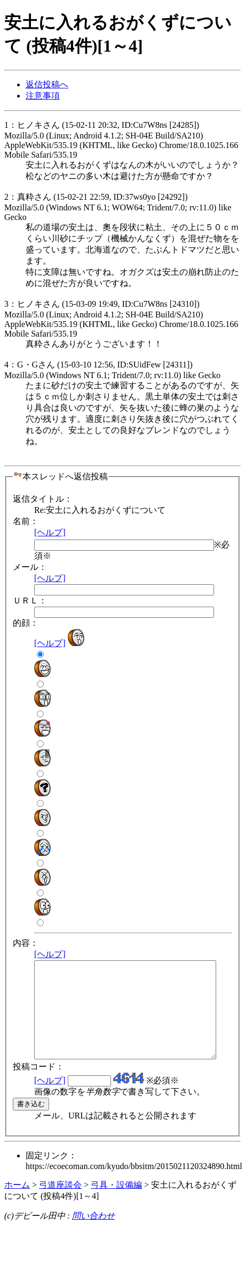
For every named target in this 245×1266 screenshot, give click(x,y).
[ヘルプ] (50, 532)
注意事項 (43, 95)
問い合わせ (93, 1234)
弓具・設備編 (116, 1203)
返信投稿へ (47, 84)
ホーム (17, 1203)
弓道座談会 (60, 1203)
